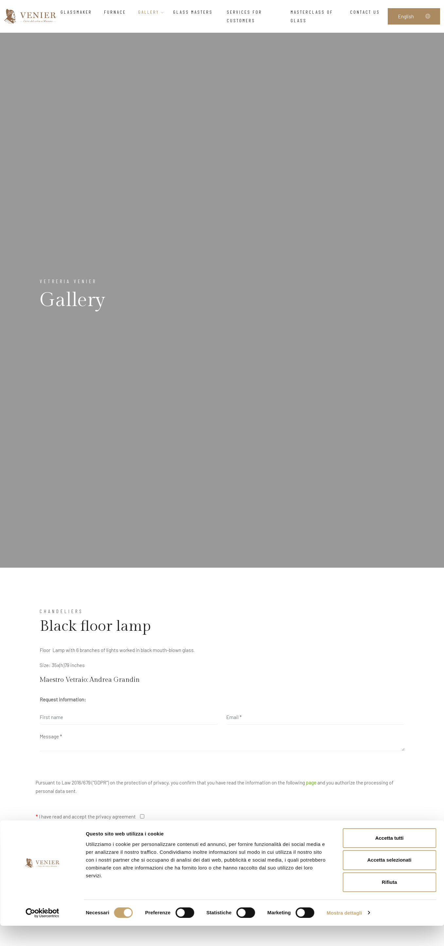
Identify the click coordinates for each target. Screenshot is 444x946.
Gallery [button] (151, 12)
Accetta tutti (389, 858)
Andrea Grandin (115, 680)
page (311, 782)
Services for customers (244, 16)
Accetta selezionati (389, 880)
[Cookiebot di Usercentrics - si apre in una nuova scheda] (42, 933)
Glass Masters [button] (195, 12)
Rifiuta (389, 902)
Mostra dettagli (344, 933)
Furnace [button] (117, 12)
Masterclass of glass (312, 16)
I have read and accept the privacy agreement (86, 816)
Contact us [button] (366, 12)
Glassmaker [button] (78, 12)
